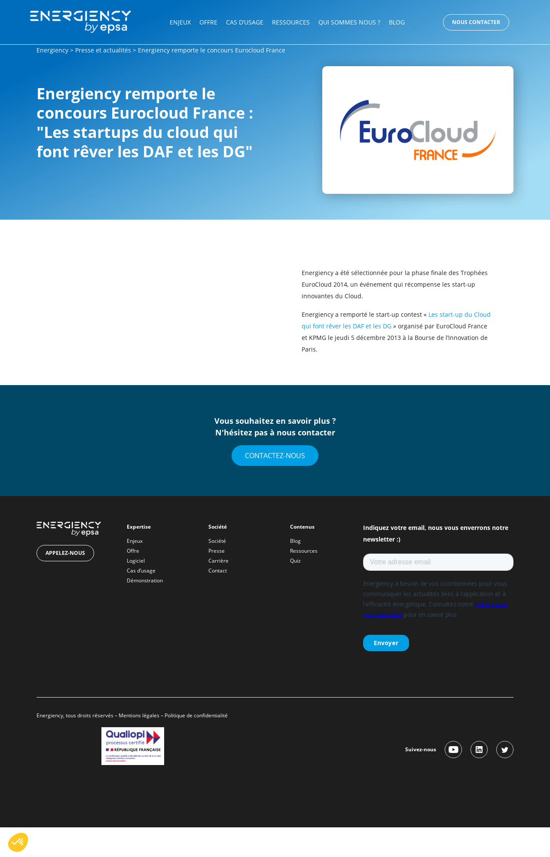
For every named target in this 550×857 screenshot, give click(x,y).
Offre (208, 22)
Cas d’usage (244, 22)
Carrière (218, 560)
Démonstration (145, 580)
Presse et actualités (103, 50)
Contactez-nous (275, 455)
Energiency (52, 50)
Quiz (295, 560)
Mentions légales (139, 715)
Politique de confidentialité (197, 715)
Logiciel (136, 560)
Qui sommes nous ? (349, 22)
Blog (397, 22)
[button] (18, 842)
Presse (216, 550)
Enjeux (180, 22)
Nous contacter (476, 22)
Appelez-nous (65, 553)
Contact (217, 570)
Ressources (291, 22)
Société (217, 541)
